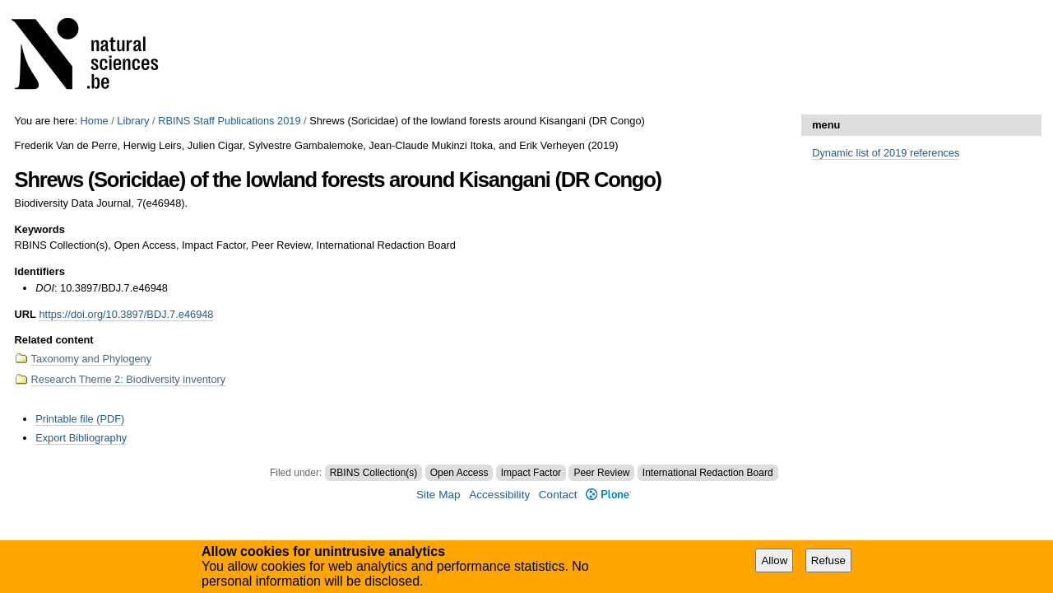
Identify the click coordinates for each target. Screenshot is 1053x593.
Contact (558, 494)
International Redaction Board (707, 473)
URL (25, 314)
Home (95, 120)
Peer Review (601, 473)
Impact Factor (531, 473)
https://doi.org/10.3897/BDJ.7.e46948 (126, 314)
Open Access (459, 473)
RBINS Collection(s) (374, 473)
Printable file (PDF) (79, 419)
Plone (608, 494)
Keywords (40, 229)
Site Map (438, 494)
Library (133, 120)
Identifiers (40, 271)
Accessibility (499, 494)
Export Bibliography (81, 438)
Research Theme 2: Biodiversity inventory (128, 379)
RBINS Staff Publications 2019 (229, 120)
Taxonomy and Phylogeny (91, 359)
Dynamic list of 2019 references (885, 153)
